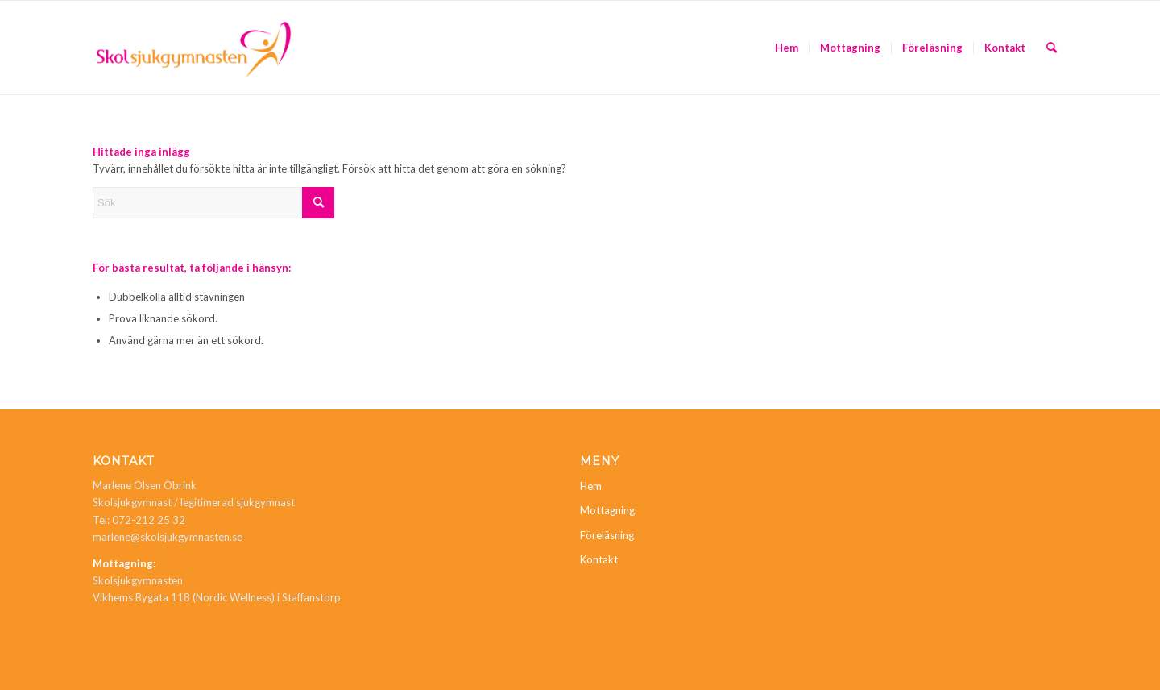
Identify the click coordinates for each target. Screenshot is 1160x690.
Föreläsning (607, 535)
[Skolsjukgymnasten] (194, 47)
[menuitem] (786, 47)
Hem (591, 486)
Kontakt (599, 559)
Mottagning (607, 510)
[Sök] (1051, 47)
